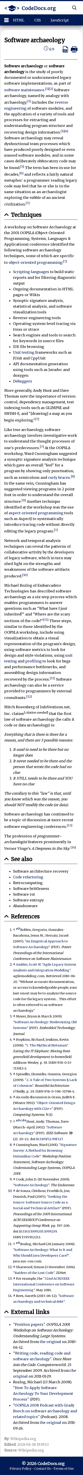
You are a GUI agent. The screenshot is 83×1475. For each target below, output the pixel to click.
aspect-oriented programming (36, 513)
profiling (33, 661)
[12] (29, 697)
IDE (16, 346)
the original (50, 1341)
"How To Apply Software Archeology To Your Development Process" (43, 1393)
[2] (51, 89)
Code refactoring (28, 877)
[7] (28, 203)
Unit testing (23, 352)
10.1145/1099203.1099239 (38, 1231)
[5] (22, 167)
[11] (45, 620)
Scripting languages (31, 272)
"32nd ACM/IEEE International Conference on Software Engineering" (43, 1284)
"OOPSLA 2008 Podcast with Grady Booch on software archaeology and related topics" (45, 1411)
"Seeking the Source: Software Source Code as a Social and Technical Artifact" (40, 1202)
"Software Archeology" (31, 1185)
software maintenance (24, 90)
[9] (24, 500)
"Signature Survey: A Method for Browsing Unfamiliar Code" (45, 1150)
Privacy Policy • (22, 1469)
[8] (73, 476)
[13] (69, 825)
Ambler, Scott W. (28, 965)
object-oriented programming (35, 262)
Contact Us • (43, 1469)
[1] (47, 89)
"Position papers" (28, 1324)
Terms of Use (63, 1469)
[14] (73, 847)
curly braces (59, 477)
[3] (29, 101)
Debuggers (22, 381)
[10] (25, 575)
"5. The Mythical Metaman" (46, 1045)
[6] (21, 173)
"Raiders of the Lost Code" (33, 1273)
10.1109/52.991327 (49, 1139)
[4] (66, 131)
